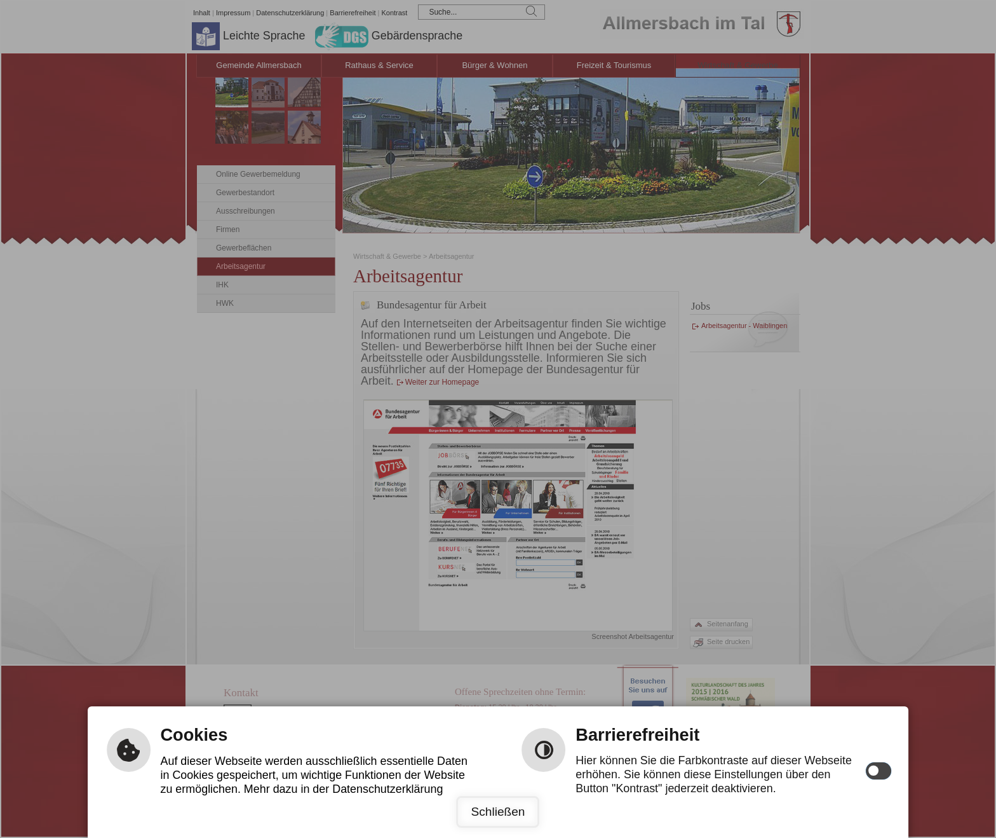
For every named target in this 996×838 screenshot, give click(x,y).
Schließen (498, 811)
